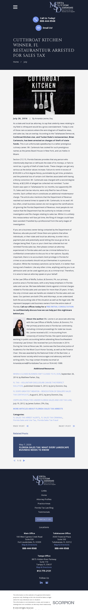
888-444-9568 (47, 21)
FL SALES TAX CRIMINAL (52, 417)
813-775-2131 (44, 570)
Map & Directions (29, 544)
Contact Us (44, 519)
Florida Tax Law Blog (44, 507)
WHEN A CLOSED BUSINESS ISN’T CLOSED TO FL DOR (36, 374)
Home (44, 495)
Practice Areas (44, 503)
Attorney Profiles (44, 499)
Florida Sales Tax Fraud (47, 420)
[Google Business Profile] (46, 582)
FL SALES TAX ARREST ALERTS (26, 417)
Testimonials (44, 512)
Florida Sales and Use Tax (24, 420)
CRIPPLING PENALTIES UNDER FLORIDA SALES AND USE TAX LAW (42, 400)
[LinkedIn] (41, 582)
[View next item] (24, 461)
